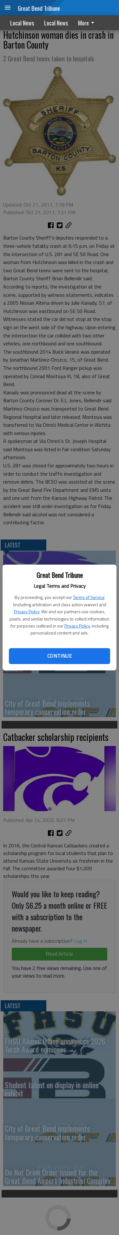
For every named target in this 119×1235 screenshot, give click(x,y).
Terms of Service (89, 597)
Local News (22, 23)
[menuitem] (88, 22)
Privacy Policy (26, 611)
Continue (59, 656)
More (87, 23)
